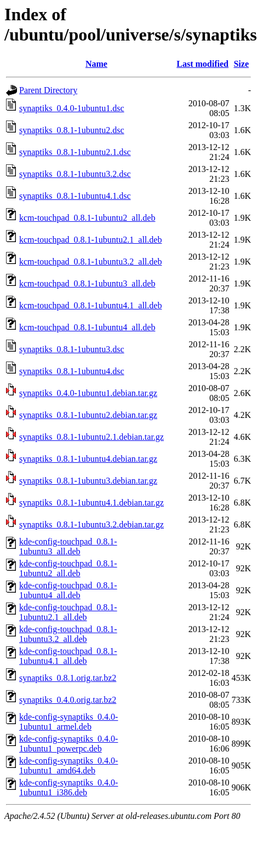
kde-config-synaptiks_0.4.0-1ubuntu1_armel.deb (68, 721)
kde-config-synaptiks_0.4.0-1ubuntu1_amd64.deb (68, 765)
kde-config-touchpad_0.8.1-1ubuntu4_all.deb (68, 590)
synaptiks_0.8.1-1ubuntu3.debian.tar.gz (88, 480)
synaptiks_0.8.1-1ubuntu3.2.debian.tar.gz (91, 524)
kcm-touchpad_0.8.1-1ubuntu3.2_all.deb (90, 261)
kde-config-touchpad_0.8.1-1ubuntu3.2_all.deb (68, 634)
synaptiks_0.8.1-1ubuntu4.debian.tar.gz (88, 458)
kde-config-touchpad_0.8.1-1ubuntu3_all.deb (68, 546)
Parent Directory (48, 90)
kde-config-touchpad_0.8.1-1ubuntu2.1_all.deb (68, 612)
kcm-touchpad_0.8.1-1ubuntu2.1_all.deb (90, 239)
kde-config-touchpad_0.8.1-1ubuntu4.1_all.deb (68, 656)
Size (241, 63)
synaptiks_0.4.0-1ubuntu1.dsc (71, 108)
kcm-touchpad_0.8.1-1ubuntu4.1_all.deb (90, 305)
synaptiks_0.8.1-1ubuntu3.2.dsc (75, 174)
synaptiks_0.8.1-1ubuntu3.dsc (71, 349)
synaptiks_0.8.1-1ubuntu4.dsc (71, 371)
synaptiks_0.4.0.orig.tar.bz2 (67, 699)
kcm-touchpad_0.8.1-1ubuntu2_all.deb (87, 217)
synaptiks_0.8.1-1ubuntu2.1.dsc (75, 152)
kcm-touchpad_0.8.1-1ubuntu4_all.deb (87, 327)
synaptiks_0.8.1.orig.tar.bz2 (67, 678)
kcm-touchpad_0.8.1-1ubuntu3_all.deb (87, 283)
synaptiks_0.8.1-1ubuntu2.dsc (71, 130)
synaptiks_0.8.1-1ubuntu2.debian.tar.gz (88, 415)
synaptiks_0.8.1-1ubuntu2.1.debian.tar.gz (91, 436)
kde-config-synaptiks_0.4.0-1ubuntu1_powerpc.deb (68, 743)
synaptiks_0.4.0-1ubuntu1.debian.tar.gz (88, 393)
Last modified (202, 63)
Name (96, 63)
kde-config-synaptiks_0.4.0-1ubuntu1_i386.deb (68, 787)
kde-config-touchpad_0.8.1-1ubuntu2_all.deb (68, 568)
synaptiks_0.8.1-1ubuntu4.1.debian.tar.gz (91, 502)
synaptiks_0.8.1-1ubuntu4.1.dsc (75, 195)
